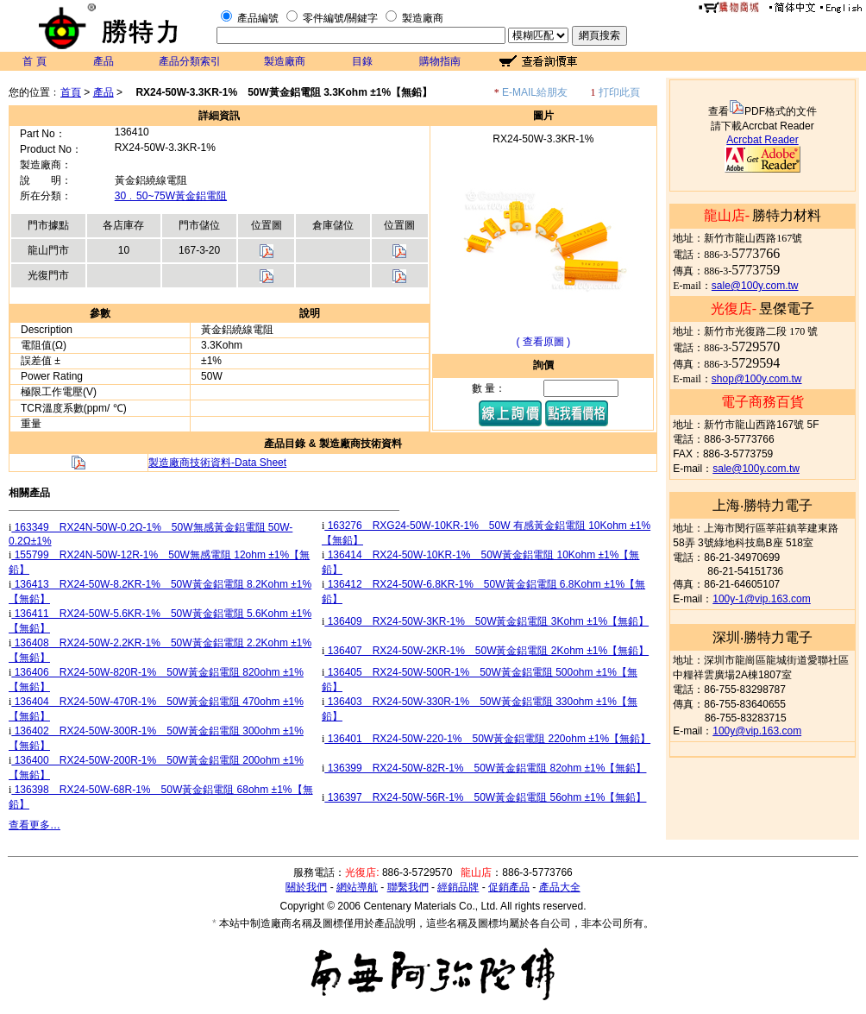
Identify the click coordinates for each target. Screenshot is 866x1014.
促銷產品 (509, 887)
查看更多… (34, 825)
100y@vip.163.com (756, 731)
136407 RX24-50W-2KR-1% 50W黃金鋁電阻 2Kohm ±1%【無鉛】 (486, 651)
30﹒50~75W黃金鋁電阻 (171, 196)
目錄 (362, 61)
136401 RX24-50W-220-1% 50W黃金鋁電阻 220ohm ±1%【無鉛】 (487, 739)
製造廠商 (422, 18)
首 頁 (34, 61)
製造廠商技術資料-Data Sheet (217, 463)
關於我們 (306, 887)
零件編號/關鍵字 (340, 18)
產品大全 (559, 887)
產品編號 (258, 18)
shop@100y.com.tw (757, 379)
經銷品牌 (458, 887)
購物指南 (440, 61)
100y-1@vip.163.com (761, 599)
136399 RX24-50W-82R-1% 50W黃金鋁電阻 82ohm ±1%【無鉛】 (485, 768)
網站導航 (357, 887)
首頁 (70, 92)
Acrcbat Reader (762, 140)
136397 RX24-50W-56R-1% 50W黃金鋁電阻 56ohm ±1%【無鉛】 (485, 797)
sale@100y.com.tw (755, 286)
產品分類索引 (190, 61)
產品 (103, 61)
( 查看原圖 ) (544, 342)
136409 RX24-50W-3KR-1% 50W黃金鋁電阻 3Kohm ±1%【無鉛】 (486, 621)
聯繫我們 (408, 887)
